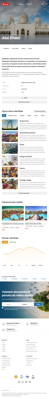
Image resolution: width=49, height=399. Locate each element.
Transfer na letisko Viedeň (31, 351)
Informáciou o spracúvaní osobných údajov (11, 309)
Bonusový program (6, 363)
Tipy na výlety (15, 48)
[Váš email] (11, 304)
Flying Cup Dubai (26, 156)
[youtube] (29, 382)
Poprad (43, 278)
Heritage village (25, 180)
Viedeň (4, 278)
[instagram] (26, 382)
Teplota (5, 242)
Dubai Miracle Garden (27, 133)
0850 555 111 (33, 323)
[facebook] (19, 382)
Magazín (4, 349)
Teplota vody (13, 242)
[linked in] (22, 382)
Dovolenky (21, 4)
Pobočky (4, 344)
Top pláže (22, 115)
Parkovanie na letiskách (31, 347)
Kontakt (3, 351)
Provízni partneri (29, 360)
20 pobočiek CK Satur (13, 323)
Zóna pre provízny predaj (31, 358)
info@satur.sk (10, 329)
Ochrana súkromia (6, 360)
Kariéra (3, 347)
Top (4, 115)
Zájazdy (23, 48)
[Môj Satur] (43, 4)
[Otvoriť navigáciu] (46, 4)
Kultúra (42, 115)
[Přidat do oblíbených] (22, 207)
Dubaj (22, 145)
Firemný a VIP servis (30, 349)
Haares (22, 168)
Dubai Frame (24, 121)
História (29, 115)
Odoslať (38, 304)
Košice (34, 278)
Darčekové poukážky (30, 344)
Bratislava (24, 278)
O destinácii (6, 48)
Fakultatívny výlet (12, 115)
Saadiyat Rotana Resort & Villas (33, 224)
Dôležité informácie (6, 358)
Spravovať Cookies (5, 390)
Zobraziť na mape (40, 111)
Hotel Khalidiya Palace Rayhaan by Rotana (13, 224)
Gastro (36, 115)
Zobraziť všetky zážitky (24, 193)
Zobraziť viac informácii (24, 102)
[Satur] (5, 4)
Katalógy (4, 367)
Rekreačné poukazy (6, 365)
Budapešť (14, 278)
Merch (3, 369)
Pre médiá (28, 363)
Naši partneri (29, 365)
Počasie (30, 48)
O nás (3, 342)
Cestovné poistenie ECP (31, 342)
